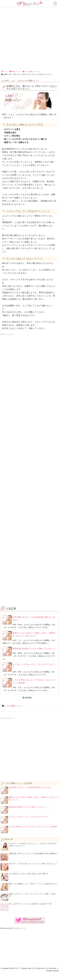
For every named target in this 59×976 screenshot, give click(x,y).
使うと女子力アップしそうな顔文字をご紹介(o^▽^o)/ (26, 907)
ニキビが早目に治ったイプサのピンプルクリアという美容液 (33, 681)
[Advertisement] (29, 30)
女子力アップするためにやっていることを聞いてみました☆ (29, 867)
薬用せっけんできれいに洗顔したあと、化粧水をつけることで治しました (33, 634)
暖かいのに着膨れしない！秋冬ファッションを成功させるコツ (29, 887)
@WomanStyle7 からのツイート (13, 928)
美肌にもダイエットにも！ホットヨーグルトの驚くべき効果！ (28, 897)
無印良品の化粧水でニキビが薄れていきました (33, 648)
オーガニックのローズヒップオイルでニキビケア (33, 665)
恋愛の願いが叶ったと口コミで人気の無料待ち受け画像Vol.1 (29, 857)
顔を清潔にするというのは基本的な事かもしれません (33, 618)
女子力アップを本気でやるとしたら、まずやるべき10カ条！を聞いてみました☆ (29, 846)
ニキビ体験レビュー (13, 706)
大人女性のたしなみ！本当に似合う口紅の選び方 (24, 877)
